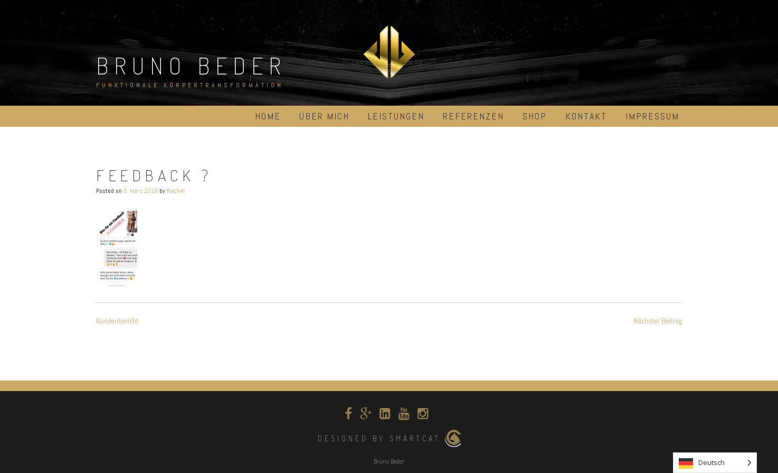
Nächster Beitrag (657, 321)
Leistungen (396, 116)
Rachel (176, 191)
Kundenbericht (117, 321)
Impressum (652, 116)
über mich (324, 116)
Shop (535, 116)
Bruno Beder (191, 65)
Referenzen (473, 116)
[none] (715, 462)
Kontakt (586, 116)
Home (268, 116)
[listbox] (715, 462)
